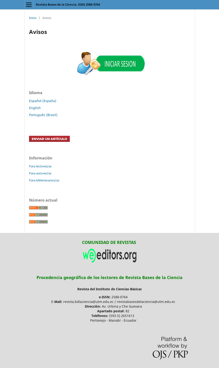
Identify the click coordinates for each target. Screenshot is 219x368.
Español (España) (42, 101)
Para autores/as (40, 173)
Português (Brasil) (43, 115)
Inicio (33, 18)
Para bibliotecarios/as (44, 180)
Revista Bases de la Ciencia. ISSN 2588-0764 (68, 4)
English (35, 108)
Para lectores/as (40, 166)
